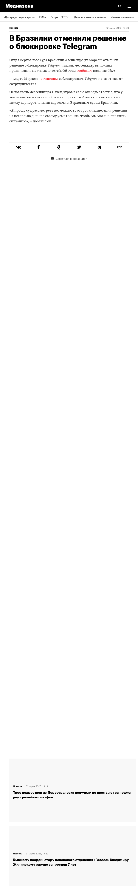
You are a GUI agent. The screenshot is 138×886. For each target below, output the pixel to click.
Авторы (8, 785)
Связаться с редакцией (69, 172)
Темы (7, 795)
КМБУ (42, 17)
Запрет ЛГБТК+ (60, 17)
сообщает (84, 70)
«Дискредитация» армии (19, 17)
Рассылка (10, 817)
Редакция (9, 763)
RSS (8, 806)
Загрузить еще (72, 633)
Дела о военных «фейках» (90, 17)
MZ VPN (8, 827)
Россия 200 (11, 838)
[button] (129, 6)
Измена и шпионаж (123, 17)
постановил (48, 79)
